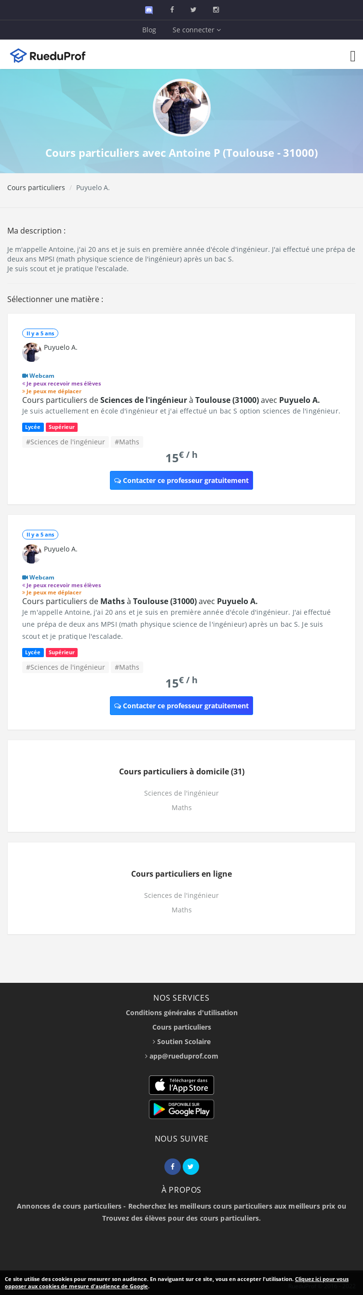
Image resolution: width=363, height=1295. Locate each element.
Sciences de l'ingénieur (181, 793)
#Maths (127, 441)
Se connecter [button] (197, 29)
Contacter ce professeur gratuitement (181, 480)
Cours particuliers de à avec (171, 400)
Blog (149, 29)
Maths (182, 807)
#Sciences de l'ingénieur (65, 441)
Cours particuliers (36, 187)
